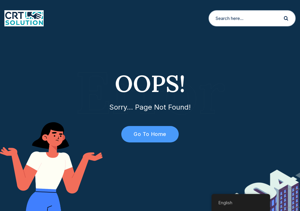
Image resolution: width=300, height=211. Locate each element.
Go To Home (146, 134)
